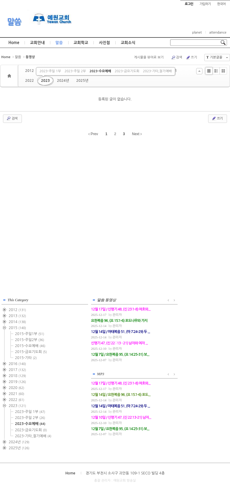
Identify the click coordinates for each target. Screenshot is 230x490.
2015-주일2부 (29, 339)
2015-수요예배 (30, 345)
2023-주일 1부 (50, 71)
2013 (17, 315)
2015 (17, 327)
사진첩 (104, 43)
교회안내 (37, 43)
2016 (17, 363)
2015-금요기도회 (31, 351)
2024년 (63, 80)
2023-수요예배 (100, 71)
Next (137, 134)
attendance (217, 32)
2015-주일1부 (29, 333)
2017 (17, 369)
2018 (17, 375)
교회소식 (128, 43)
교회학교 (81, 43)
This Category (17, 299)
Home (13, 43)
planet (197, 32)
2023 (45, 80)
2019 (17, 381)
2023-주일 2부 (75, 71)
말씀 (14, 22)
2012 (29, 71)
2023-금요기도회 (127, 71)
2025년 (82, 80)
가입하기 (205, 4)
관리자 (90, 314)
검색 (176, 57)
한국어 (221, 4)
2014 (17, 321)
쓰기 (191, 57)
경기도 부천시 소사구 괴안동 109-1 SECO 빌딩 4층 (125, 472)
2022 (29, 80)
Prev (93, 134)
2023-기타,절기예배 (157, 71)
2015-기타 (26, 357)
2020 (16, 387)
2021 (16, 393)
